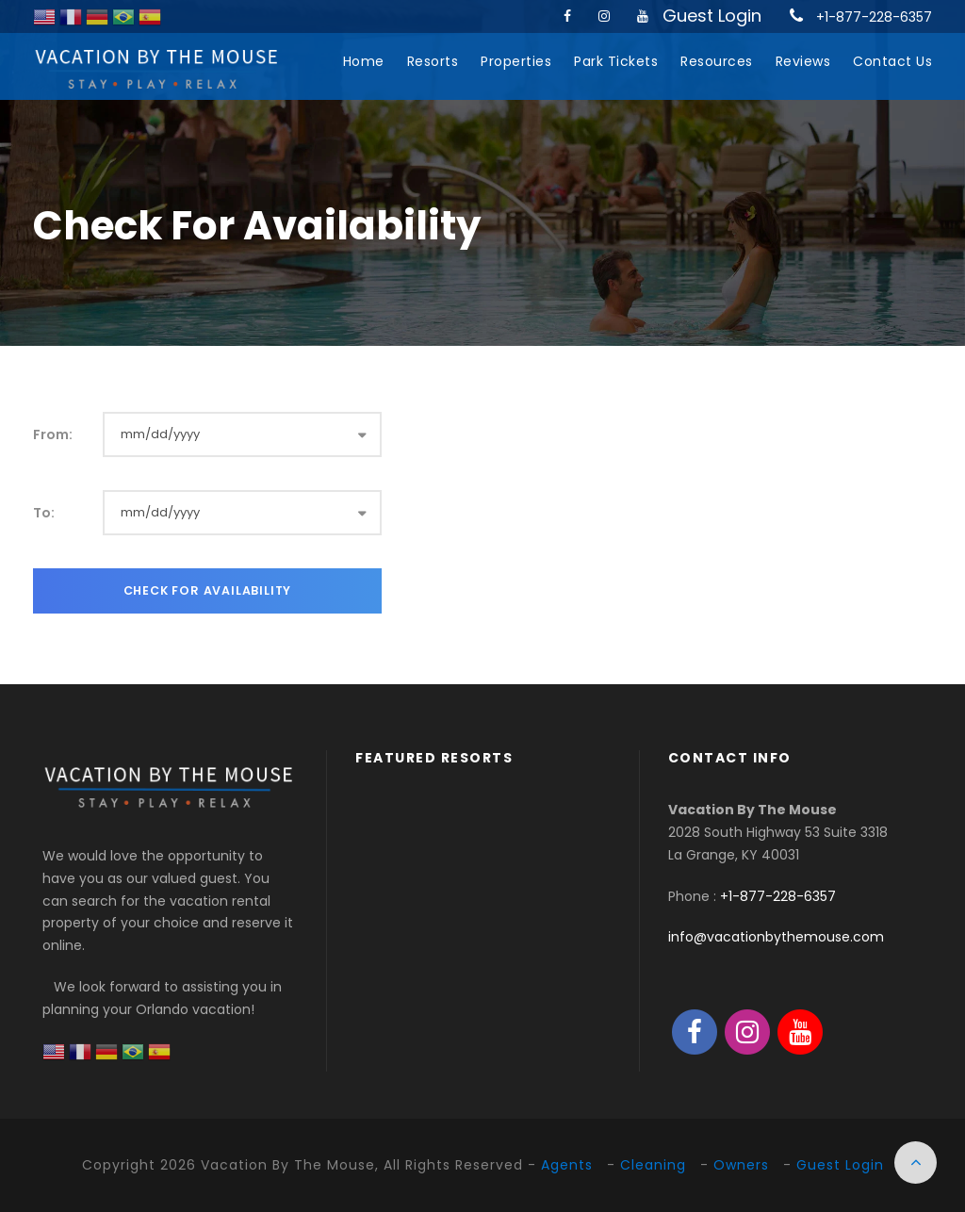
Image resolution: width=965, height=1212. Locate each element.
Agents (567, 1164)
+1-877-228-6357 (874, 17)
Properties (516, 61)
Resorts (433, 61)
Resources (716, 61)
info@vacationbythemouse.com (776, 936)
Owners (741, 1164)
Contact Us (892, 61)
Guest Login (711, 15)
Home (363, 61)
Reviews (803, 61)
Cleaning (653, 1164)
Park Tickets (616, 61)
